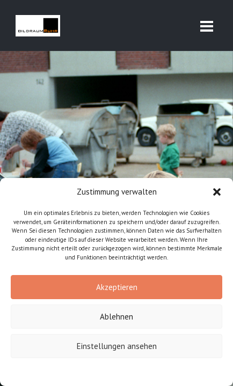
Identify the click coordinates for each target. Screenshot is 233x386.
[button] (217, 192)
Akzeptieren (116, 287)
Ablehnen (116, 316)
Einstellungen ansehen (117, 346)
